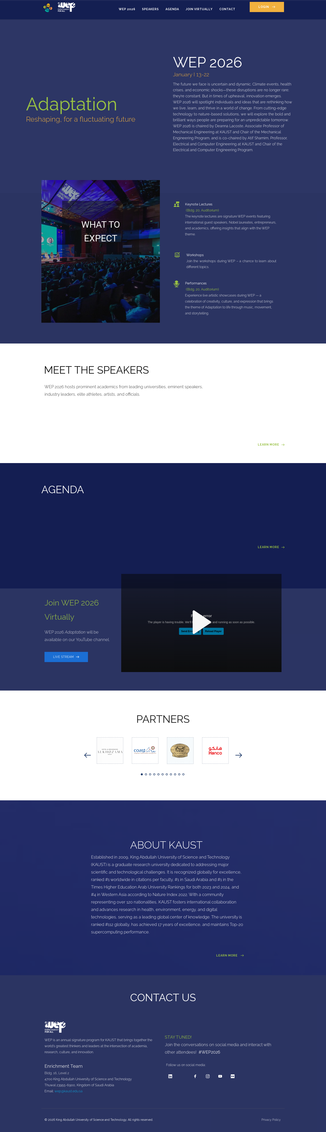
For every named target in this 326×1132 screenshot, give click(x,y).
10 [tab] (179, 774)
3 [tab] (150, 774)
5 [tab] (158, 774)
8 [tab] (171, 774)
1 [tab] (142, 774)
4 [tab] (154, 774)
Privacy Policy (272, 1119)
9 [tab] (175, 774)
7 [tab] (167, 774)
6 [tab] (163, 774)
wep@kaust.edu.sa (68, 1091)
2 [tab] (146, 774)
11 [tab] (183, 774)
